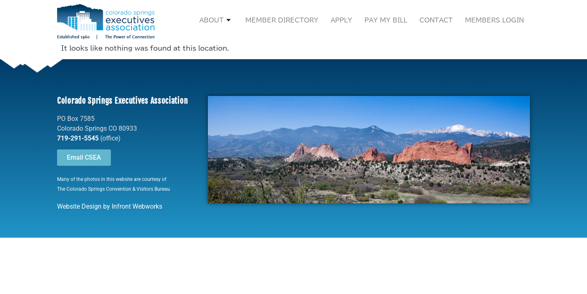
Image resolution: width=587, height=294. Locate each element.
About (215, 20)
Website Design (79, 206)
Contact (436, 20)
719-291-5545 (78, 138)
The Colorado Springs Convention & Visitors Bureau (113, 189)
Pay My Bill (385, 20)
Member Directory (281, 20)
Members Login (494, 20)
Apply (341, 20)
